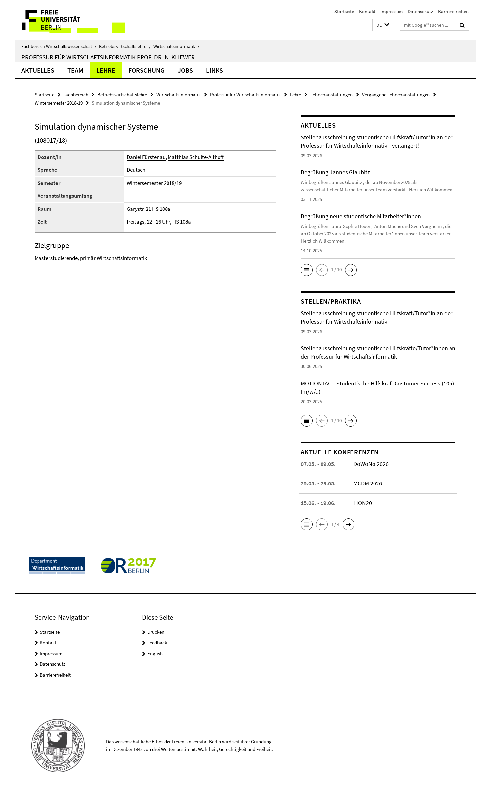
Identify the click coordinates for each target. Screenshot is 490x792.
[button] (382, 25)
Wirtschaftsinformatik (176, 46)
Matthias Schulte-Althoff (196, 157)
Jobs (185, 70)
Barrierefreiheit (453, 11)
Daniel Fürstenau (146, 157)
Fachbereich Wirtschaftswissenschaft (58, 46)
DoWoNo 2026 (371, 464)
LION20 (362, 503)
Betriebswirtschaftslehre (125, 46)
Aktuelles (37, 70)
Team (75, 70)
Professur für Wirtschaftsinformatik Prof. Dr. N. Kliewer (108, 57)
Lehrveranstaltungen (331, 94)
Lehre (105, 70)
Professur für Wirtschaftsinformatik (245, 94)
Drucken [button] (155, 632)
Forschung (146, 70)
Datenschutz (420, 11)
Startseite (344, 11)
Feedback (157, 642)
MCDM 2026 (367, 483)
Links (214, 70)
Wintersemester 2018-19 (59, 103)
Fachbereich (76, 94)
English (155, 653)
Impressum (391, 11)
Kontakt (367, 11)
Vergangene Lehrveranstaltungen (396, 94)
